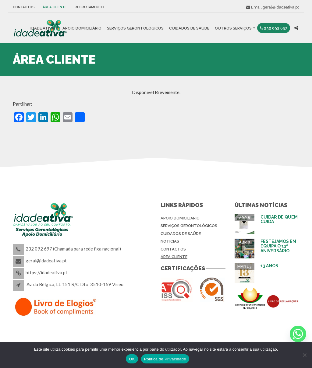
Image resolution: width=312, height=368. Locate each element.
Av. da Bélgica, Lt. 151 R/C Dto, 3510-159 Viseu (75, 284)
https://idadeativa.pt (46, 272)
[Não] (304, 355)
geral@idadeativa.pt (281, 7)
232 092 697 (273, 28)
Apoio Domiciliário (81, 28)
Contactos (24, 7)
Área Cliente (55, 7)
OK (132, 359)
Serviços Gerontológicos (135, 28)
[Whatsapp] (298, 334)
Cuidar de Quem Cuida (279, 219)
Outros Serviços (233, 28)
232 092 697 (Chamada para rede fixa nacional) (73, 248)
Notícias (170, 241)
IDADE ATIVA (42, 28)
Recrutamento (89, 7)
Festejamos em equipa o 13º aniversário (278, 246)
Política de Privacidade (165, 359)
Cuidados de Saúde (189, 28)
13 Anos (269, 265)
